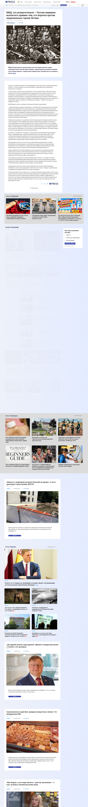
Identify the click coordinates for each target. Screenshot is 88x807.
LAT (6, 5)
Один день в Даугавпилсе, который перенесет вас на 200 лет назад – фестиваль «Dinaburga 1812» (69, 439)
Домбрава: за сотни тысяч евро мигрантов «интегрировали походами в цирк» (44, 634)
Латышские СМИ (56, 2)
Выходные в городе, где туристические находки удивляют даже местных (42, 439)
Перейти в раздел (77, 196)
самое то (68, 235)
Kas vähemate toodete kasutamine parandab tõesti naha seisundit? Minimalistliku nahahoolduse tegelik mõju (16, 440)
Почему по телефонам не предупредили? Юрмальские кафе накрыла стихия (42, 609)
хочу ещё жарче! (70, 240)
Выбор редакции (47, 2)
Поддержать (63, 5)
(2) (13, 611)
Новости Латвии (37, 2)
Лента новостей (28, 2)
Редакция (53, 5)
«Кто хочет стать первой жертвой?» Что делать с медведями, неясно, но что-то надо (16, 609)
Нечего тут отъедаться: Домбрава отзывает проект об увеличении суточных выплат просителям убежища (30, 584)
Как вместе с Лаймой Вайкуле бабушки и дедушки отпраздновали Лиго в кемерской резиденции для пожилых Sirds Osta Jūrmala (43, 467)
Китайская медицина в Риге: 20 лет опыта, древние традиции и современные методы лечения (17, 217)
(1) (25, 636)
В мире (20, 2)
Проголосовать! (70, 243)
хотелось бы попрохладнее (73, 237)
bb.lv (14, 73)
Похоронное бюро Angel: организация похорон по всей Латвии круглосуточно (44, 217)
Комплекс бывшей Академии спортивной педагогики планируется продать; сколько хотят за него (16, 634)
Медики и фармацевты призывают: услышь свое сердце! (69, 465)
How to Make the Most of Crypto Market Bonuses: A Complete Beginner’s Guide (17, 465)
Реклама (57, 5)
